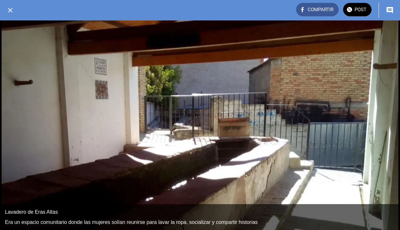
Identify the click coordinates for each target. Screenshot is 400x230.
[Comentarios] (389, 10)
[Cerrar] (10, 10)
